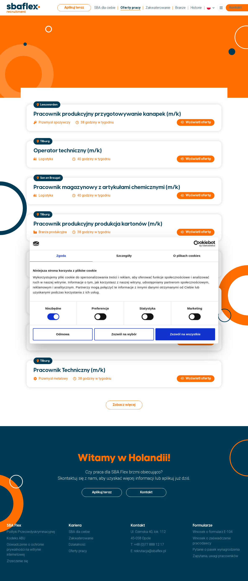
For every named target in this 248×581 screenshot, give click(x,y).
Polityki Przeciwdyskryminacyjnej (31, 532)
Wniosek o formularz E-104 (212, 532)
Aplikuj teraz (74, 7)
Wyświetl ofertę (195, 122)
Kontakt (146, 492)
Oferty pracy (130, 8)
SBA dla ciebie (104, 8)
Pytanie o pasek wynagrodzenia (216, 549)
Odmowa (62, 334)
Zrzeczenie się (17, 561)
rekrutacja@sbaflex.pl (150, 551)
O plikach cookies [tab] (186, 255)
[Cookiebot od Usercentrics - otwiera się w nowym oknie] (196, 243)
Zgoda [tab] (61, 255)
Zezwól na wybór (124, 334)
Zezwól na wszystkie (185, 334)
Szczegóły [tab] (124, 255)
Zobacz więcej (124, 405)
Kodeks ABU (16, 538)
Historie (196, 8)
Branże (180, 8)
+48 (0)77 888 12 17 (149, 544)
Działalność (77, 544)
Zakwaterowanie (158, 8)
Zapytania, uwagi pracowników (215, 556)
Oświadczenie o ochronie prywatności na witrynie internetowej (25, 549)
